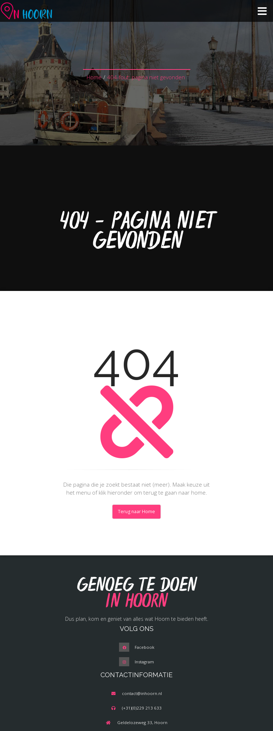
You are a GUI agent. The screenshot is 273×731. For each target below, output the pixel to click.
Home (94, 77)
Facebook (144, 647)
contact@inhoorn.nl (142, 693)
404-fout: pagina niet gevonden (146, 77)
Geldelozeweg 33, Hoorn (142, 722)
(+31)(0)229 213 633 (142, 708)
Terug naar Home (136, 511)
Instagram (144, 661)
